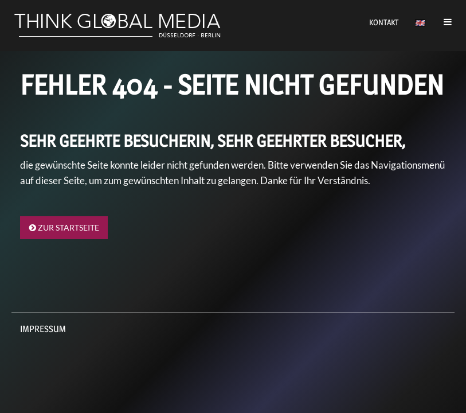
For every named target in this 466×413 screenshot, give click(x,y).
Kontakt (383, 22)
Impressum (43, 329)
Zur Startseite (64, 227)
